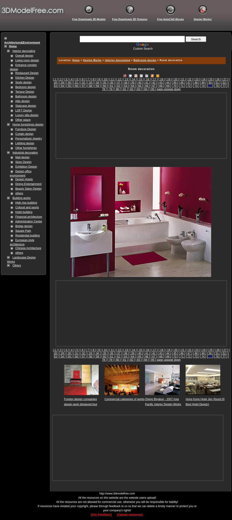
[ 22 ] (190, 79)
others (19, 193)
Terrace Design (24, 91)
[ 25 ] (211, 79)
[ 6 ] (82, 79)
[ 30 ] (69, 82)
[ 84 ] (146, 89)
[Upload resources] (130, 514)
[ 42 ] (154, 82)
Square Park (23, 230)
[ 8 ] (93, 79)
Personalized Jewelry (28, 138)
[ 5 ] (77, 79)
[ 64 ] (133, 86)
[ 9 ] (99, 79)
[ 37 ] (119, 82)
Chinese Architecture (28, 248)
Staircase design (25, 105)
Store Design (23, 162)
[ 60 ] (104, 86)
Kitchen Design (24, 77)
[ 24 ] (204, 79)
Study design (23, 82)
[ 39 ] (133, 82)
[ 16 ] (147, 79)
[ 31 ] (76, 82)
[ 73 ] (196, 86)
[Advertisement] (141, 126)
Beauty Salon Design (28, 188)
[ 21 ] (183, 79)
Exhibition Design (26, 166)
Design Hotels (24, 179)
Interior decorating (23, 51)
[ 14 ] (133, 79)
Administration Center (28, 221)
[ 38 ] (126, 82)
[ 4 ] (71, 79)
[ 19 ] (168, 79)
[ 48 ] (196, 82)
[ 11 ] (112, 79)
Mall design (22, 157)
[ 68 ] (161, 86)
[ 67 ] (154, 86)
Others (16, 265)
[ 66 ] (147, 86)
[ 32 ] (83, 82)
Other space (22, 120)
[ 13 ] (126, 79)
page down (174, 89)
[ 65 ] (140, 86)
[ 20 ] (175, 79)
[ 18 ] (161, 79)
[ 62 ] (119, 86)
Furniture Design (25, 129)
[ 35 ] (104, 82)
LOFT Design (23, 110)
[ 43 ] (161, 82)
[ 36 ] (112, 82)
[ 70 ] (175, 86)
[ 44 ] (168, 82)
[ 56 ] (76, 86)
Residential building (27, 235)
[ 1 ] (55, 79)
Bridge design (23, 226)
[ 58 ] (90, 86)
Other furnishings (26, 148)
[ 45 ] (175, 82)
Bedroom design (25, 87)
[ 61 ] (112, 86)
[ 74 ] (203, 86)
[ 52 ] (224, 82)
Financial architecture (28, 216)
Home (76, 60)
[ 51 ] (217, 82)
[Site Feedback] (101, 514)
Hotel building (23, 212)
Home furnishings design (27, 124)
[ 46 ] (182, 82)
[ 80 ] (118, 89)
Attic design (22, 101)
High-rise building (26, 202)
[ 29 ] (62, 82)
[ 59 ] (97, 86)
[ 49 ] (203, 82)
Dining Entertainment (28, 184)
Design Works (92, 60)
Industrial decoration (25, 152)
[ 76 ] (217, 86)
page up (162, 89)
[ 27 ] (225, 79)
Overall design (24, 55)
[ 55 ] (69, 86)
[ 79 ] (111, 89)
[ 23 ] (197, 79)
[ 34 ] (97, 82)
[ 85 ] (153, 89)
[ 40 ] (140, 82)
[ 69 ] (168, 86)
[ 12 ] (119, 79)
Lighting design (24, 143)
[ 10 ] (105, 79)
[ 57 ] (83, 86)
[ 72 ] (189, 86)
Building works (21, 198)
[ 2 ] (60, 79)
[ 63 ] (126, 86)
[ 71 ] (182, 86)
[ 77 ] (224, 86)
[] (210, 86)
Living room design (27, 60)
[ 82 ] (132, 89)
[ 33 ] (90, 82)
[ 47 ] (189, 82)
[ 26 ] (218, 79)
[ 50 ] (210, 82)
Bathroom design (26, 96)
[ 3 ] (66, 79)
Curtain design (24, 134)
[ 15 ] (140, 79)
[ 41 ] (147, 82)
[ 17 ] (154, 79)
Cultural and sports (27, 207)
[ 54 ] (62, 86)
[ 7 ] (88, 79)
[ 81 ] (125, 89)
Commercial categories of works (125, 399)
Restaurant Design (26, 73)
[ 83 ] (139, 89)
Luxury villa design (26, 115)
